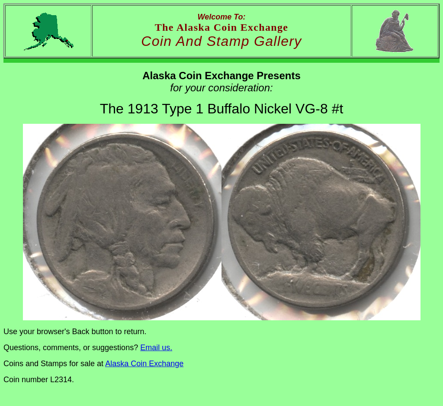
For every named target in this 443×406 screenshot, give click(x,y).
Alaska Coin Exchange (144, 363)
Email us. (156, 347)
